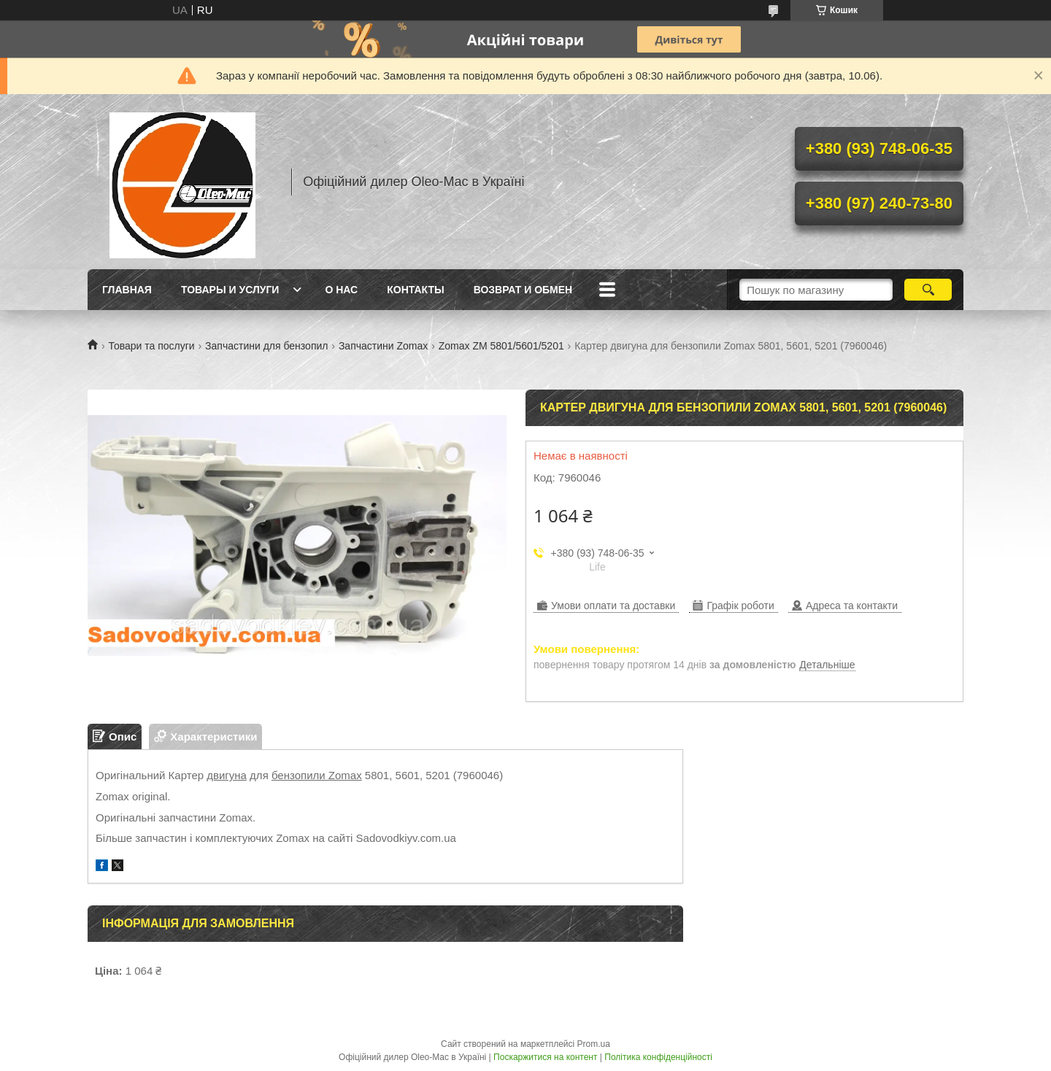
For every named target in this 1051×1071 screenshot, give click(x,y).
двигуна (227, 775)
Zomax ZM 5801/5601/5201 (501, 346)
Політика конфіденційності (658, 1057)
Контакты (415, 289)
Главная (127, 289)
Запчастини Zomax (383, 346)
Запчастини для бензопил (266, 346)
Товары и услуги (230, 289)
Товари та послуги (151, 346)
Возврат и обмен (523, 289)
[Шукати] (928, 290)
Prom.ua (593, 1044)
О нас (341, 289)
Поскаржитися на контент (545, 1057)
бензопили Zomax (317, 775)
